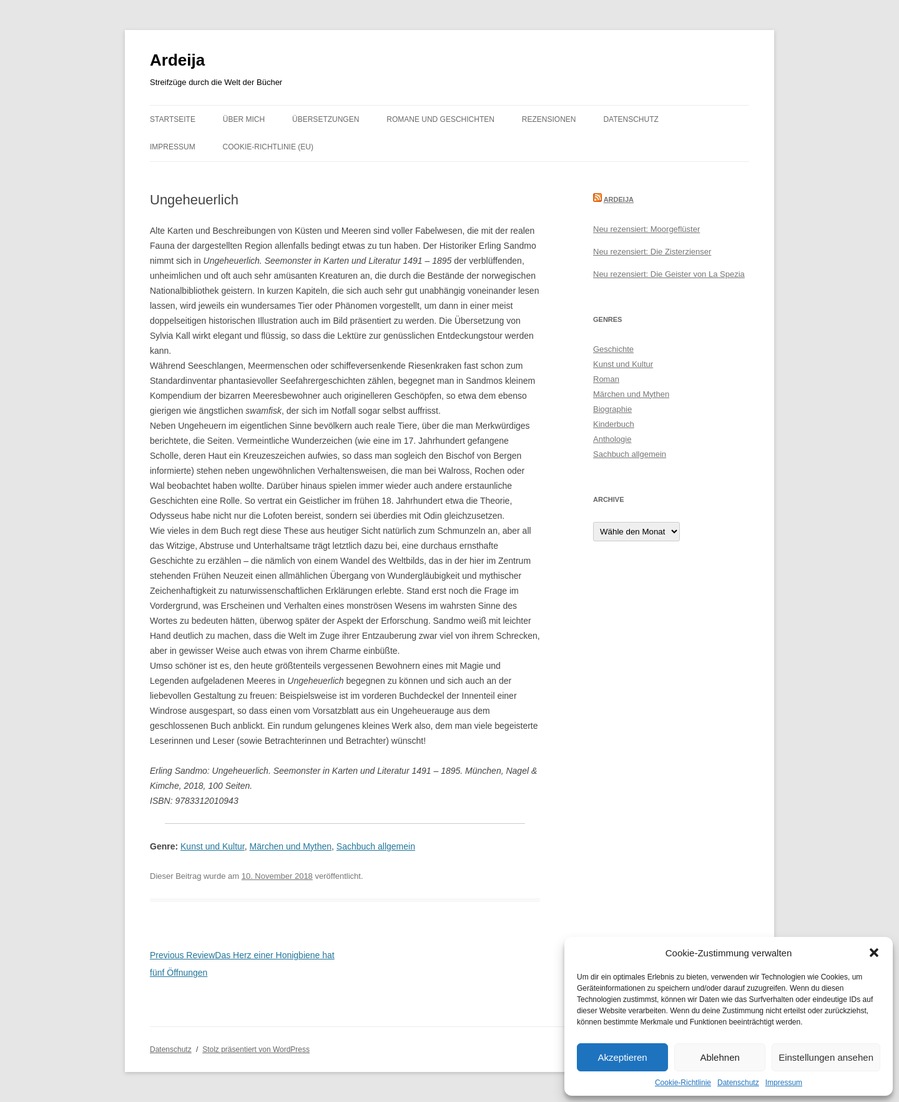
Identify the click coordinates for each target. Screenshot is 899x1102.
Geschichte (613, 349)
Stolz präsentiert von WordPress (256, 1049)
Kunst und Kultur (212, 846)
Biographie (612, 409)
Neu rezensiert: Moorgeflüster (646, 229)
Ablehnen (719, 1057)
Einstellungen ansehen (826, 1057)
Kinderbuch (613, 424)
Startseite (172, 119)
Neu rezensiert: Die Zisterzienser (652, 251)
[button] (874, 952)
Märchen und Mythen (291, 846)
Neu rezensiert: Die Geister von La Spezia (669, 274)
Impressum (783, 1082)
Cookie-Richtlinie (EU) (268, 147)
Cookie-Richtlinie (683, 1082)
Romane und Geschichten (440, 119)
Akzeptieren (622, 1057)
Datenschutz (738, 1082)
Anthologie (612, 439)
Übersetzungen (325, 119)
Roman (606, 379)
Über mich (244, 119)
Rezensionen (549, 119)
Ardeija (177, 60)
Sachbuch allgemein (376, 846)
